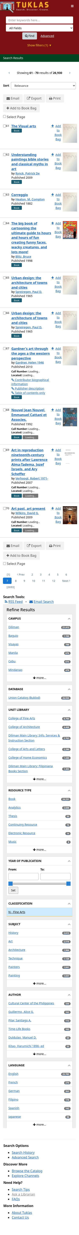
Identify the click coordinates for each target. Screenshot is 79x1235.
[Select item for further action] (4, 126)
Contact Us (20, 1217)
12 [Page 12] (53, 581)
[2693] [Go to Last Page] (10, 587)
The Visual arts (23, 126)
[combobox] (39, 20)
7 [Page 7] (7, 581)
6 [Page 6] (66, 574)
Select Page (16, 117)
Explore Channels (25, 1175)
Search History (23, 1152)
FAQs (16, 1199)
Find (29, 36)
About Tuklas (22, 1212)
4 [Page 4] (49, 574)
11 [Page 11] (43, 581)
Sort (6, 85)
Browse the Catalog (27, 1171)
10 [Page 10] (33, 581)
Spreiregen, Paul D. (28, 292)
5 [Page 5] (57, 574)
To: (42, 869)
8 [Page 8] (15, 581)
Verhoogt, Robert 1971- (31, 478)
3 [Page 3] (40, 574)
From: (12, 869)
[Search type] (39, 28)
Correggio (19, 194)
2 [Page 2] (32, 574)
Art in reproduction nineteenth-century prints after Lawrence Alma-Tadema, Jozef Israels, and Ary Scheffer (29, 462)
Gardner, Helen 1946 (29, 362)
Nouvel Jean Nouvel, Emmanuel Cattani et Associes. (29, 415)
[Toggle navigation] (72, 6)
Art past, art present (28, 508)
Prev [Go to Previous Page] (21, 574)
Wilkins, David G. (27, 513)
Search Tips (21, 1189)
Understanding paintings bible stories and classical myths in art (30, 161)
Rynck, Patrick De (27, 173)
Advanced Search (25, 1157)
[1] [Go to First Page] (8, 574)
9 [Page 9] (24, 581)
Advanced (47, 36)
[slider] (10, 884)
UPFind (10, 5)
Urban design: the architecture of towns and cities (29, 283)
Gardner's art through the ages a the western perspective (30, 353)
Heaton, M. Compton (30, 199)
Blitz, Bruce (23, 256)
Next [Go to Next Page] (66, 581)
